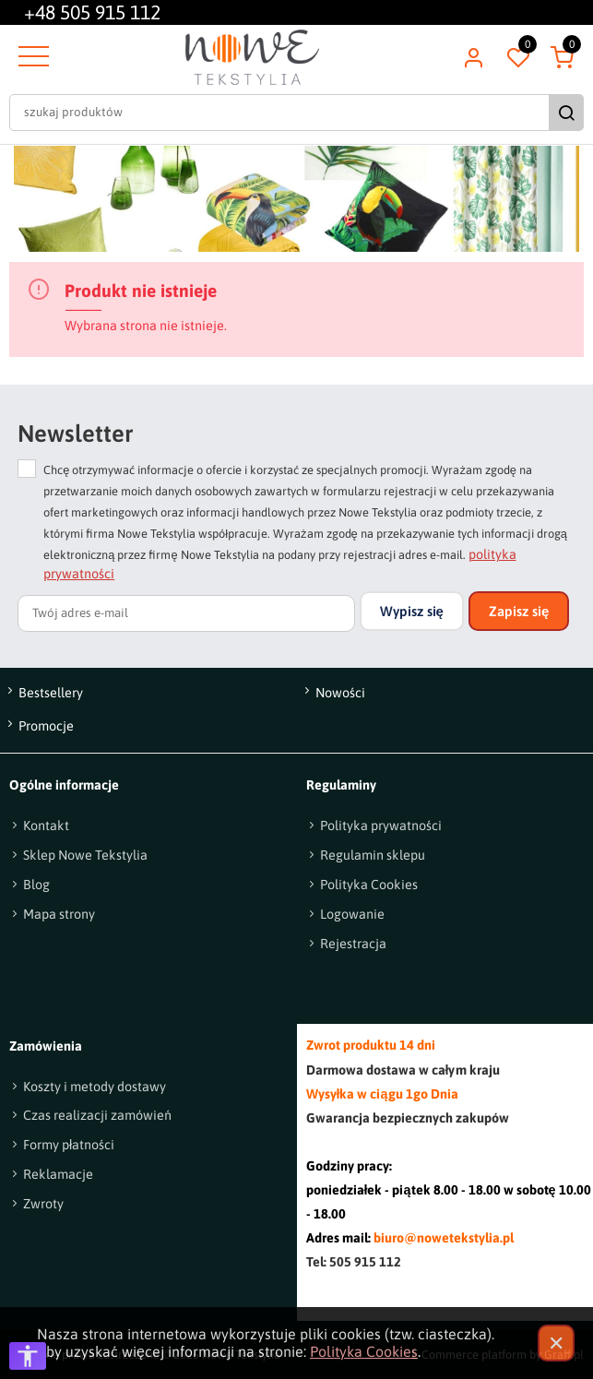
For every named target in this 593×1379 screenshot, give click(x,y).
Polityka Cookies (364, 1351)
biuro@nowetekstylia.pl (444, 1237)
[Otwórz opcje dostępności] (27, 1356)
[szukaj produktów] (281, 112)
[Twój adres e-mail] (186, 613)
